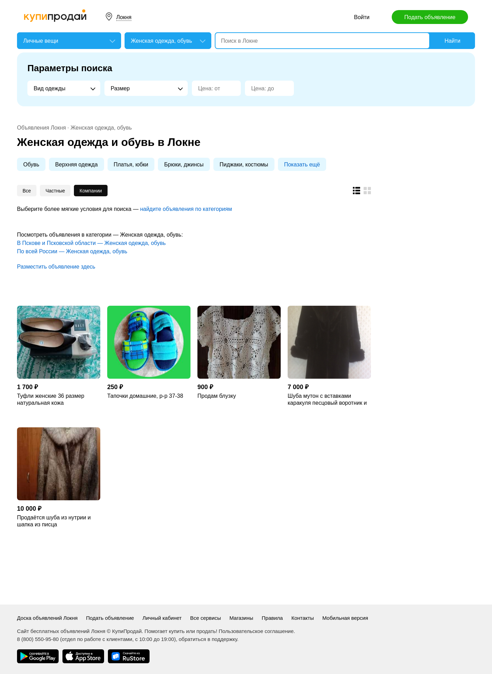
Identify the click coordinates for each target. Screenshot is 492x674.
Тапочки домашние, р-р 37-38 (145, 396)
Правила (272, 618)
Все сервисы (205, 618)
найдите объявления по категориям (186, 209)
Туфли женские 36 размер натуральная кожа (50, 399)
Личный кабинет (162, 618)
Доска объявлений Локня (47, 618)
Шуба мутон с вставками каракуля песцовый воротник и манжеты (327, 399)
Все (27, 191)
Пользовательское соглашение (256, 631)
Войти (362, 17)
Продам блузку (216, 396)
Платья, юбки (131, 164)
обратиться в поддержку (208, 639)
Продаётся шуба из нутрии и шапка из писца (54, 521)
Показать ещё (302, 164)
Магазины (241, 618)
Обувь (31, 164)
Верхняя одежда (76, 164)
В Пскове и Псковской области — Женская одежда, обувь (91, 243)
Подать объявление (429, 17)
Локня (124, 17)
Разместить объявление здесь (56, 267)
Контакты (302, 618)
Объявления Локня (41, 128)
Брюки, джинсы (184, 164)
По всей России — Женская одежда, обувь (72, 251)
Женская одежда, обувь (101, 128)
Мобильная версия (345, 618)
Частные (55, 191)
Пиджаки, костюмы (244, 164)
